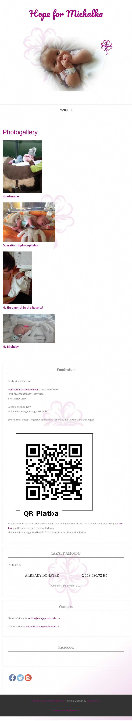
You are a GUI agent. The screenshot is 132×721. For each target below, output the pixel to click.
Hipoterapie (11, 196)
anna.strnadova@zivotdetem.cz (42, 626)
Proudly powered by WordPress (48, 700)
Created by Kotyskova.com (66, 710)
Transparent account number (23, 389)
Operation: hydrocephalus (20, 245)
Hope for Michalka (66, 13)
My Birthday (11, 346)
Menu (64, 110)
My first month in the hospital (23, 307)
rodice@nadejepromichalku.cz (44, 618)
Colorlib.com (93, 700)
